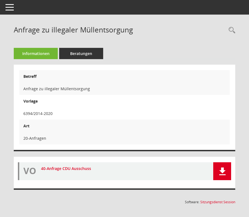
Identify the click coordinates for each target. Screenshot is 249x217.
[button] (222, 171)
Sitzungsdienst (217, 202)
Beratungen (81, 53)
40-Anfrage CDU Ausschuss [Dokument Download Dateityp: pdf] (66, 168)
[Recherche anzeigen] (230, 30)
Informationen (36, 53)
